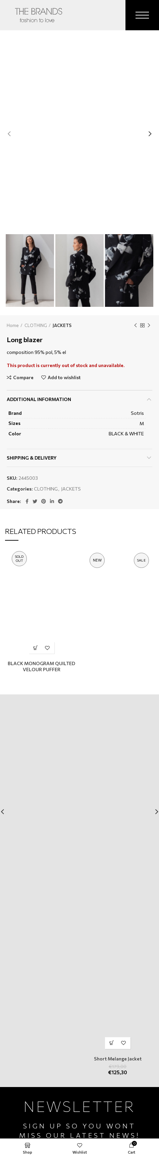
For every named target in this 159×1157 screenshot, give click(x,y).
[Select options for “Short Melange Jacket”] (112, 1043)
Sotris (137, 413)
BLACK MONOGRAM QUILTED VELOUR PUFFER (41, 666)
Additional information (39, 399)
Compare (23, 377)
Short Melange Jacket (118, 1058)
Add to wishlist (64, 377)
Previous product (136, 325)
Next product (149, 325)
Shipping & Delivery (32, 458)
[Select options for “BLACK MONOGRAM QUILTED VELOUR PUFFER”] (36, 648)
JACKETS (62, 325)
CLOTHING (35, 325)
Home (13, 325)
